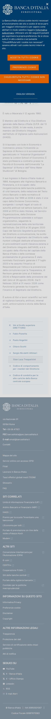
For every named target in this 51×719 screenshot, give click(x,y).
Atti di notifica (9, 654)
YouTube (8, 668)
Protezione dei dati (12, 639)
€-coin (6, 560)
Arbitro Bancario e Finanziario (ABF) (20, 507)
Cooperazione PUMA (13, 570)
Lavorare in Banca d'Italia (15, 472)
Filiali (5, 466)
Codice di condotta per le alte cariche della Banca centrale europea (25, 378)
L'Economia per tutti (12, 525)
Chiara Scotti (19, 346)
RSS (6, 688)
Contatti (6, 444)
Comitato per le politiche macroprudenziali (14, 587)
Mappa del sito (10, 455)
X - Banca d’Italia (12, 673)
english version (25, 95)
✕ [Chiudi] (47, 4)
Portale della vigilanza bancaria (18, 580)
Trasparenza (9, 634)
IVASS (6, 512)
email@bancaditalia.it (19, 439)
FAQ (5, 488)
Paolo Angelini (20, 340)
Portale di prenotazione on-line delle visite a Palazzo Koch (20, 532)
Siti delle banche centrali (15, 575)
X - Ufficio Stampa (13, 678)
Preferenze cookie (12, 607)
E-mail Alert (10, 693)
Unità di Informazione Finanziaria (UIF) (21, 502)
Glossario (7, 483)
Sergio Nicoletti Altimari (25, 353)
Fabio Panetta (20, 333)
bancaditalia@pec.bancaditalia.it (22, 434)
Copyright (7, 618)
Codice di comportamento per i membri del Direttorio (26, 367)
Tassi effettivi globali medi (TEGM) (19, 477)
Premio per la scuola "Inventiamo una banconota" (20, 519)
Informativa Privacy (12, 602)
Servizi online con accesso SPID (18, 461)
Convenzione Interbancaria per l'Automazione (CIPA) (18, 554)
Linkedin (8, 683)
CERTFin (7, 565)
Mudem (6, 538)
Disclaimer (8, 613)
